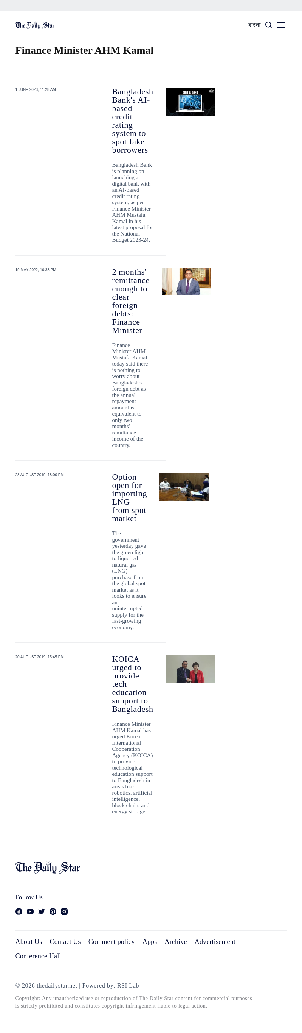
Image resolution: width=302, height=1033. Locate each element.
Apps (149, 941)
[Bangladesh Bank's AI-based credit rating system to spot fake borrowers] (190, 102)
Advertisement (215, 941)
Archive (176, 941)
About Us (28, 941)
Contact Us (65, 941)
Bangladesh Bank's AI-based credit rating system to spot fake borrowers (132, 121)
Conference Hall (38, 956)
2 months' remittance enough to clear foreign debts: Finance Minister (131, 301)
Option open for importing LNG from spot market (129, 497)
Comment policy (111, 941)
